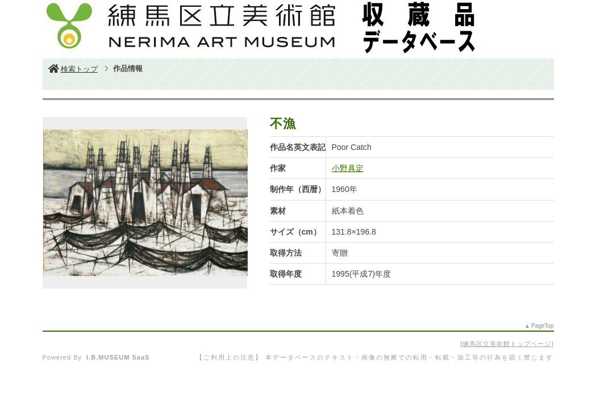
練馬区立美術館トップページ (506, 343)
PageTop (542, 326)
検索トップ (73, 69)
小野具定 (348, 168)
